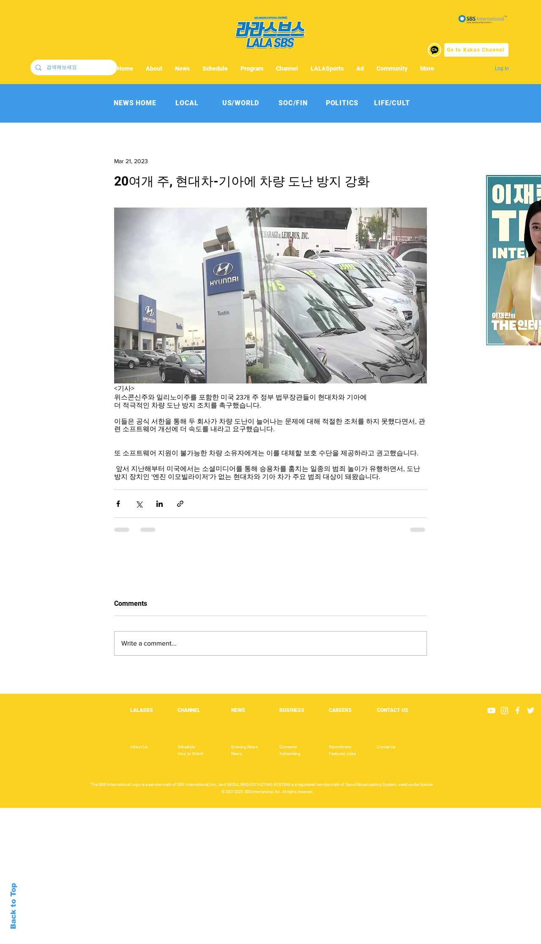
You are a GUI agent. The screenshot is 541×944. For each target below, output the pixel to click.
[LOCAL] (187, 102)
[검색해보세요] (72, 67)
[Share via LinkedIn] (160, 504)
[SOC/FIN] (293, 102)
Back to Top (13, 906)
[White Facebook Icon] (517, 710)
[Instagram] (504, 710)
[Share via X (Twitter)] (139, 504)
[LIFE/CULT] (392, 102)
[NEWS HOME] (135, 102)
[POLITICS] (342, 102)
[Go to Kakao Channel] (476, 50)
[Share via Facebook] (118, 504)
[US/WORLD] (241, 102)
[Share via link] (180, 504)
